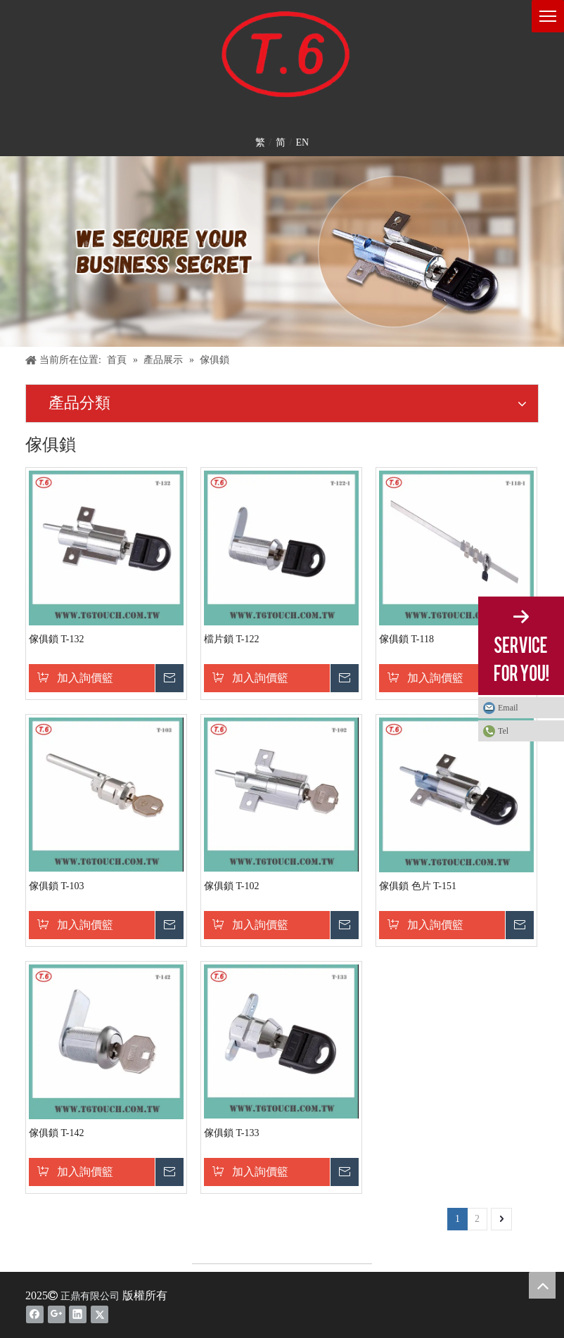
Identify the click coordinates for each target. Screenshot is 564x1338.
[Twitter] (99, 1314)
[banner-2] (282, 252)
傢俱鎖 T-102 (231, 886)
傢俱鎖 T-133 (231, 1133)
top (542, 1285)
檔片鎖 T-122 (231, 639)
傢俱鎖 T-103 (56, 886)
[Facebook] (35, 1314)
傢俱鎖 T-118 (406, 639)
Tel (503, 731)
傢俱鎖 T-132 (56, 639)
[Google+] (56, 1314)
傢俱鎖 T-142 (56, 1133)
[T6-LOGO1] (282, 56)
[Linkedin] (77, 1314)
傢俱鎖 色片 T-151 (417, 886)
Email (508, 708)
